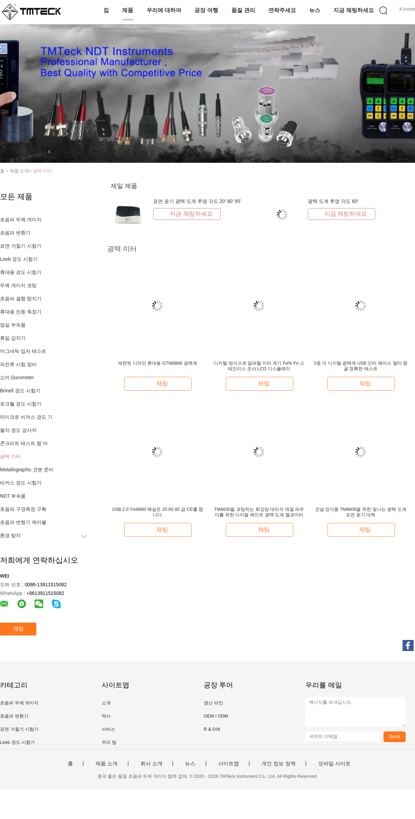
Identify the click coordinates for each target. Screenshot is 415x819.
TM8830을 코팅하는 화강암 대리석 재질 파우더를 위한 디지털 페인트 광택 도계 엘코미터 (259, 512)
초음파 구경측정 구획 (23, 509)
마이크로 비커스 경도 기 (26, 417)
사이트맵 (228, 763)
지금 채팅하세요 (353, 10)
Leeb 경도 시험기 (19, 259)
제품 (127, 10)
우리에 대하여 (164, 10)
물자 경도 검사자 (18, 430)
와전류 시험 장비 (18, 364)
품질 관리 (243, 10)
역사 (106, 716)
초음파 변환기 (15, 232)
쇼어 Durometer (17, 377)
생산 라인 (213, 702)
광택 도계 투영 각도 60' (333, 201)
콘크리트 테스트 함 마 (24, 443)
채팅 (18, 629)
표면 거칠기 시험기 (21, 246)
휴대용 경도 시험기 (21, 272)
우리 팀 (109, 742)
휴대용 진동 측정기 (21, 311)
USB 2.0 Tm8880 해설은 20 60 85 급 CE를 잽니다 (157, 512)
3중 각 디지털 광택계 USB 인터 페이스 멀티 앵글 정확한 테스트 (360, 365)
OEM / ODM (216, 716)
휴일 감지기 (13, 338)
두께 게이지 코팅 (18, 285)
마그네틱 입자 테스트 (23, 351)
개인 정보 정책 (278, 763)
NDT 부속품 (13, 496)
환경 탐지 (10, 535)
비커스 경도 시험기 (21, 483)
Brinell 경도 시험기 (20, 390)
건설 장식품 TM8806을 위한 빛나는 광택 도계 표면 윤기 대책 (360, 512)
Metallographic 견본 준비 (27, 469)
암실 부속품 (13, 325)
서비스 (108, 729)
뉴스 (314, 10)
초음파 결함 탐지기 (21, 298)
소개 (106, 702)
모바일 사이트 (334, 763)
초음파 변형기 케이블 (23, 522)
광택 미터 (42, 170)
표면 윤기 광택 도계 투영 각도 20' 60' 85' (197, 201)
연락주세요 (282, 10)
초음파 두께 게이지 (21, 219)
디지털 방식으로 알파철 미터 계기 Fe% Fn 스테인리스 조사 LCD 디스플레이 (259, 365)
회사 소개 (151, 763)
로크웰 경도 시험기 (21, 404)
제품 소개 (106, 763)
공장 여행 (206, 10)
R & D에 (212, 729)
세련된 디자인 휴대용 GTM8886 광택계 (157, 363)
